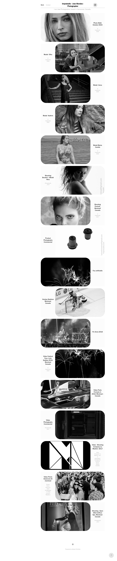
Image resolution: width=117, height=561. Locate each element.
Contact (48, 5)
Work (42, 5)
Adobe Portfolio (76, 549)
